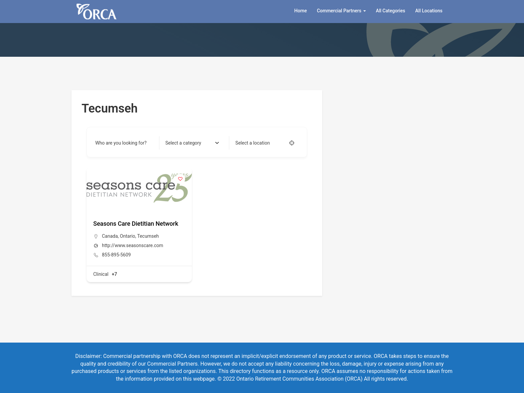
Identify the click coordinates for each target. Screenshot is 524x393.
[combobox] (192, 143)
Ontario (127, 236)
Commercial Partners (341, 10)
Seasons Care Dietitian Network (135, 223)
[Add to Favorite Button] (180, 179)
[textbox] (183, 143)
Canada (110, 236)
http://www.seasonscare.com (132, 245)
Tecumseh (148, 236)
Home (300, 10)
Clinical (100, 274)
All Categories (390, 10)
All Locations (428, 10)
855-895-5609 (116, 254)
